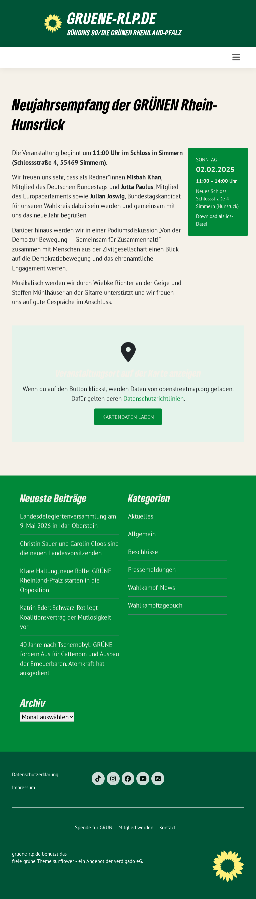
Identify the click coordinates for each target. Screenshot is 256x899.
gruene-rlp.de (111, 18)
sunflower (63, 861)
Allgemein (142, 534)
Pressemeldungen (152, 570)
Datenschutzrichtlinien (153, 398)
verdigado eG (128, 861)
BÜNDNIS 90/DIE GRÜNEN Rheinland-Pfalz (124, 32)
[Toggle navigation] (236, 57)
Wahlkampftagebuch (155, 605)
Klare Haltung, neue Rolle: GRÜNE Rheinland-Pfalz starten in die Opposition (65, 580)
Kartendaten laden (128, 416)
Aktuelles (140, 516)
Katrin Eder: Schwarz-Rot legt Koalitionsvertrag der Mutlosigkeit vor (65, 617)
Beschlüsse (143, 552)
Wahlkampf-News (151, 588)
